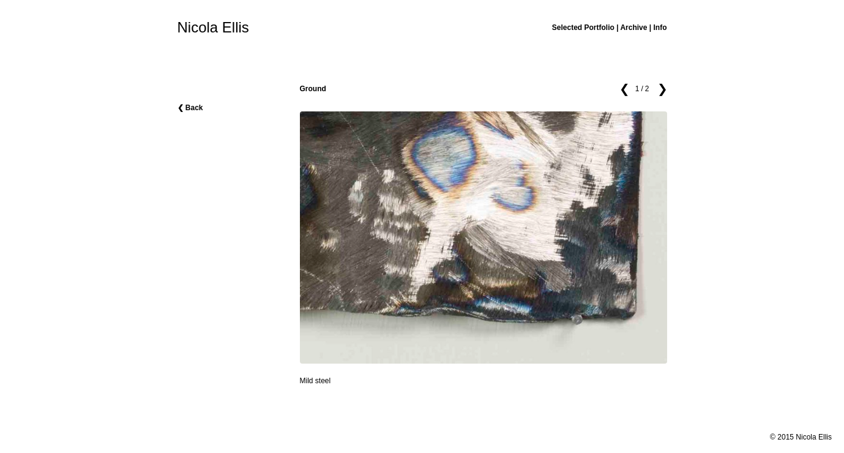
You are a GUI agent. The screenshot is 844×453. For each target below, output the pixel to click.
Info (660, 27)
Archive (633, 27)
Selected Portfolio (583, 27)
